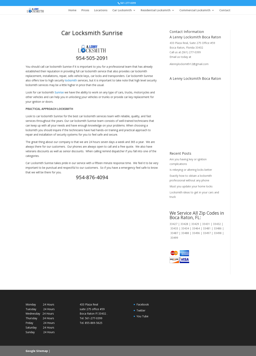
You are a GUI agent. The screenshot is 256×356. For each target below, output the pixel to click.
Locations (100, 10)
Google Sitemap (37, 351)
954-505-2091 (92, 57)
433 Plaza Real (179, 43)
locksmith (71, 80)
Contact (224, 10)
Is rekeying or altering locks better (191, 170)
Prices (85, 10)
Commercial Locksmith (194, 10)
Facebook (142, 304)
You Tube (142, 316)
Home (72, 10)
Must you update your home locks (191, 186)
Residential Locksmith (156, 10)
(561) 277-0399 (191, 52)
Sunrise (59, 92)
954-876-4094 (92, 177)
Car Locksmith (122, 10)
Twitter (140, 310)
